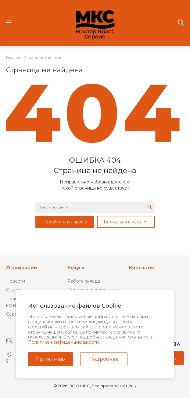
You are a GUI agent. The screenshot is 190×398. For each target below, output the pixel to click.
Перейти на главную (64, 222)
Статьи (13, 290)
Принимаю (50, 359)
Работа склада (83, 281)
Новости (15, 281)
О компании (21, 267)
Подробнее (104, 359)
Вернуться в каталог (126, 222)
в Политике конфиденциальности (90, 339)
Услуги (76, 267)
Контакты (141, 267)
